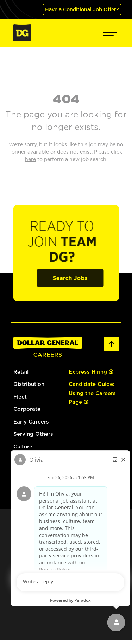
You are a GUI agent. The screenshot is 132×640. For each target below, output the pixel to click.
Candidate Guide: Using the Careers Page (92, 393)
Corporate (26, 409)
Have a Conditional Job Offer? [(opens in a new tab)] (82, 9)
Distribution (28, 384)
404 (66, 98)
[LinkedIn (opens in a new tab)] (46, 600)
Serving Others (33, 434)
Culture (22, 447)
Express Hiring (91, 372)
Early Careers (31, 422)
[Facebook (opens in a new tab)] (58, 600)
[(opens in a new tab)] (31, 464)
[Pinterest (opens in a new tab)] (98, 600)
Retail (21, 372)
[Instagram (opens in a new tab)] (33, 600)
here (28, 532)
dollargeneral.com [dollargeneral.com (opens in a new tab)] (39, 541)
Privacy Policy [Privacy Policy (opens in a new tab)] (77, 541)
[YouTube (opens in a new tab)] (85, 600)
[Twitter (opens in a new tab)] (72, 600)
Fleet (20, 397)
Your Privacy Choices (79, 547)
